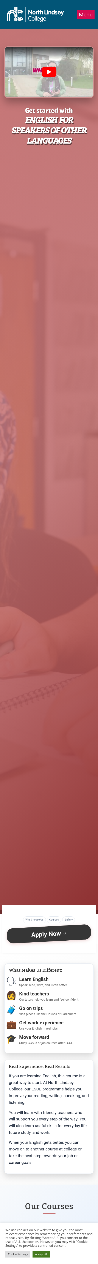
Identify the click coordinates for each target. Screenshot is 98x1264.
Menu (86, 14)
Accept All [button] (41, 1254)
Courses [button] (54, 919)
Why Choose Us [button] (34, 919)
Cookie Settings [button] (18, 1254)
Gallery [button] (69, 919)
